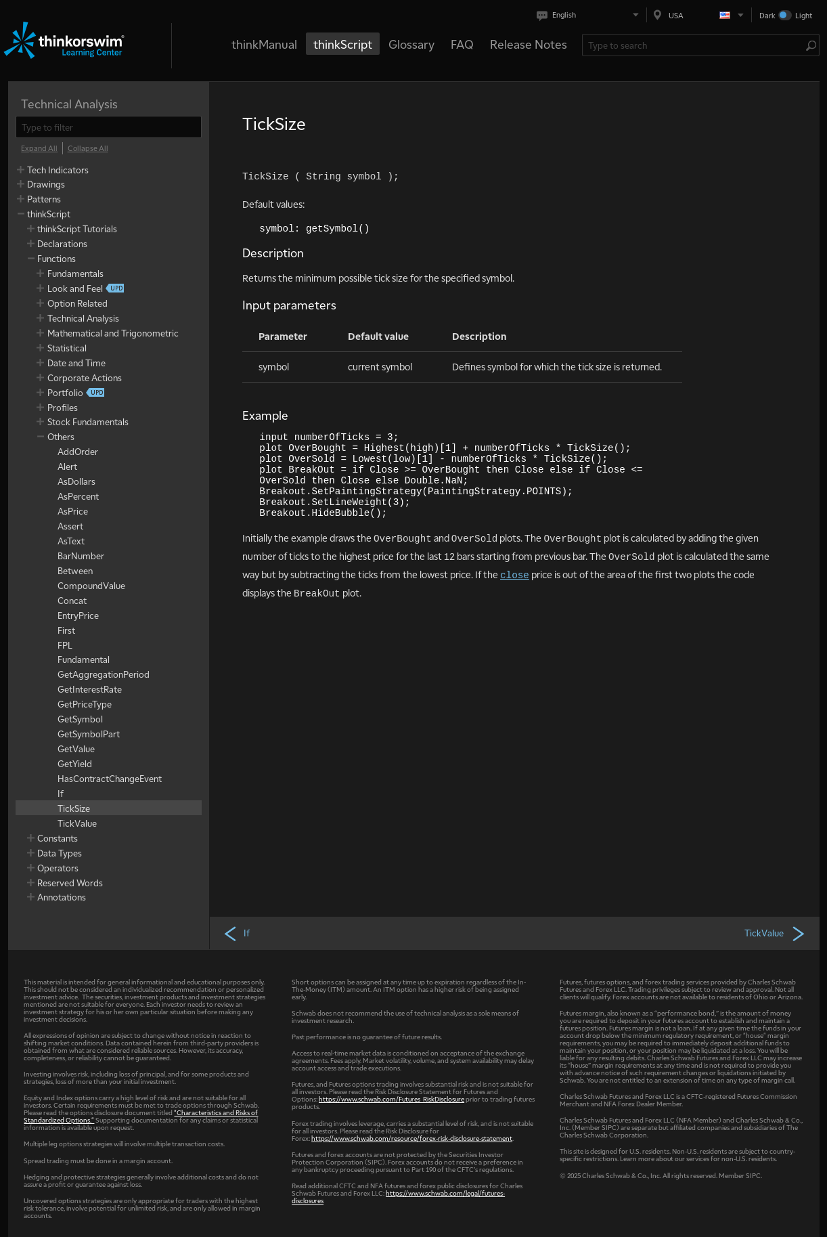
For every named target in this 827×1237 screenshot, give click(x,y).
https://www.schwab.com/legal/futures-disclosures (398, 1196)
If (236, 933)
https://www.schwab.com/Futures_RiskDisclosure (391, 1098)
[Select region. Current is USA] (699, 14)
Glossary (411, 43)
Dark (767, 15)
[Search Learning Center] (694, 45)
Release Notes (528, 43)
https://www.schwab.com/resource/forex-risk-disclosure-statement (411, 1137)
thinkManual (264, 43)
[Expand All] (39, 148)
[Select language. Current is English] (590, 14)
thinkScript (342, 43)
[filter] (109, 127)
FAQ (462, 43)
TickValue (775, 933)
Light (803, 15)
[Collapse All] (88, 148)
